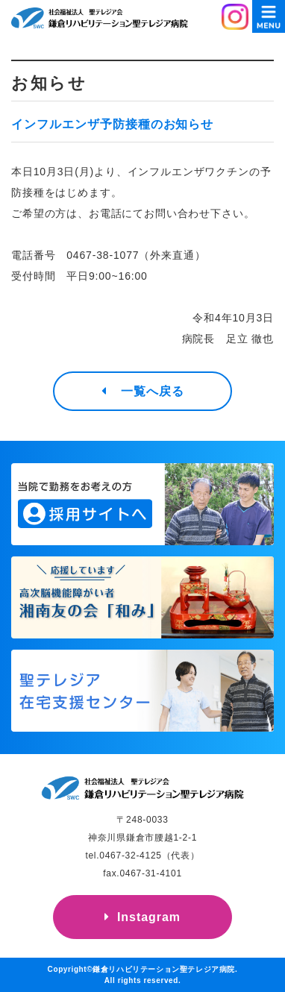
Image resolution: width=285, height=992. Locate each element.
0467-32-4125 (130, 855)
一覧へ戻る (152, 391)
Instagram (149, 917)
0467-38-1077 (102, 255)
